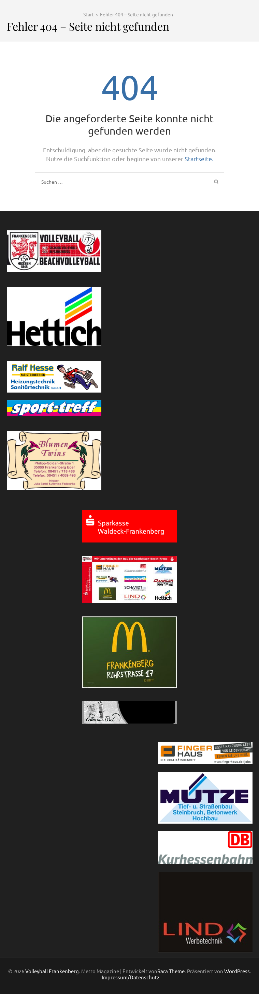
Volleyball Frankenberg (52, 971)
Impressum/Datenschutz (130, 977)
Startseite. (199, 158)
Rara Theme (171, 971)
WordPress (237, 971)
